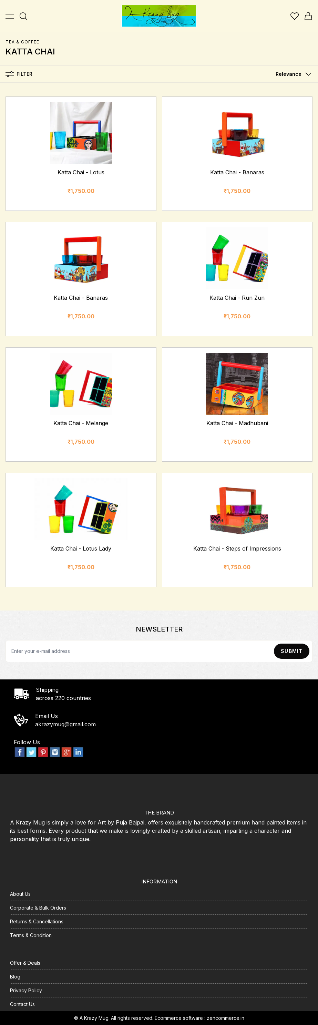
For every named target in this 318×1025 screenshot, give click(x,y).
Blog (15, 977)
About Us (20, 894)
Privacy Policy (26, 990)
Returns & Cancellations (36, 921)
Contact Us (22, 1004)
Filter (19, 74)
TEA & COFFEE (22, 41)
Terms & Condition (31, 935)
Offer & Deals (25, 963)
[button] (291, 74)
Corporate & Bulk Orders (38, 908)
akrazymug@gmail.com (65, 724)
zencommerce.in (225, 1018)
